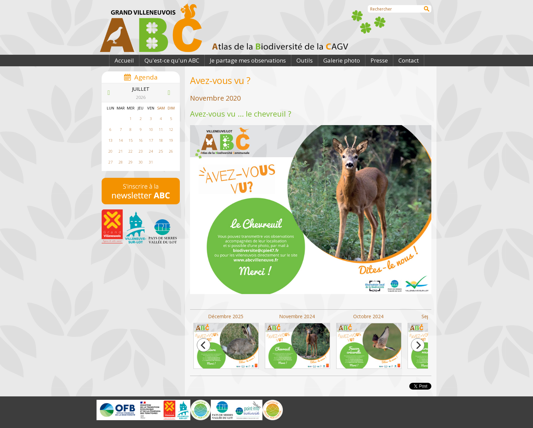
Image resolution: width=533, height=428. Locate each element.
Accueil (124, 60)
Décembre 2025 (225, 341)
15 (130, 140)
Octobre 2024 (368, 341)
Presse (379, 60)
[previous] (203, 345)
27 (110, 162)
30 (141, 162)
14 (121, 140)
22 (130, 151)
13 (110, 140)
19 (171, 140)
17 (151, 140)
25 (161, 151)
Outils (304, 60)
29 (130, 162)
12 (171, 129)
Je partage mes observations (248, 60)
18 (161, 140)
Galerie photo (341, 60)
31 (151, 162)
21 (121, 151)
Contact (408, 60)
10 (151, 129)
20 (110, 151)
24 (151, 151)
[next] (418, 345)
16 (141, 140)
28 (121, 162)
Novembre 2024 (297, 341)
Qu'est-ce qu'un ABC (171, 60)
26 (171, 151)
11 (161, 129)
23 (141, 151)
